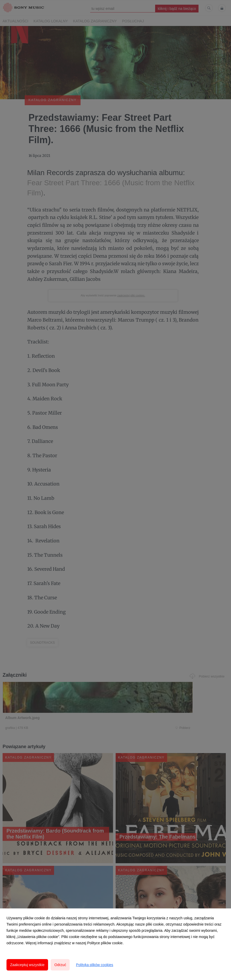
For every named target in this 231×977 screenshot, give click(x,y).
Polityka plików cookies (94, 965)
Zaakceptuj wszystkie (27, 965)
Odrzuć (60, 965)
